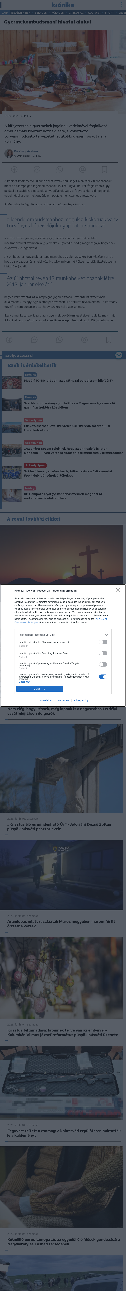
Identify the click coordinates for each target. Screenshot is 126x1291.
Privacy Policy (81, 700)
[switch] (103, 642)
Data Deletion (45, 700)
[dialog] (63, 646)
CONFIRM (40, 689)
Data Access (62, 700)
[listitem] (63, 635)
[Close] (119, 591)
